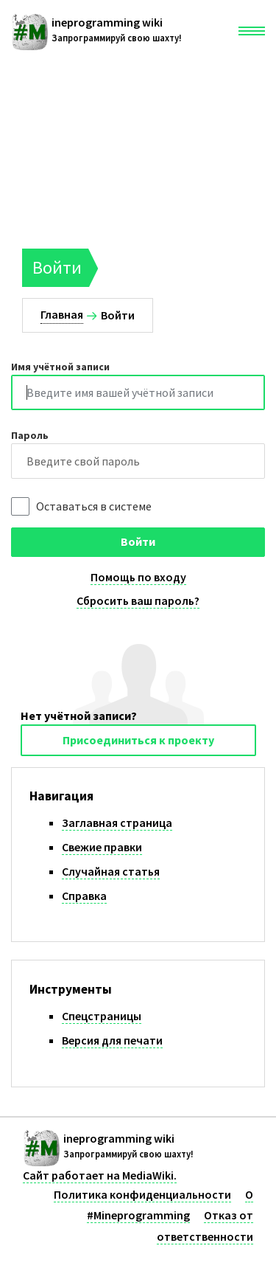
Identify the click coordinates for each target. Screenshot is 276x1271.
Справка (84, 895)
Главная (61, 314)
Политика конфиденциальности (142, 1194)
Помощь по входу (138, 576)
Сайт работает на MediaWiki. (100, 1175)
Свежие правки (102, 846)
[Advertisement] (138, 144)
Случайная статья (111, 871)
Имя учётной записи (60, 366)
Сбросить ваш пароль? (138, 600)
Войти (138, 541)
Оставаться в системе (94, 506)
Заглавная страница (117, 822)
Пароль (30, 435)
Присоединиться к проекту (138, 740)
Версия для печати (112, 1040)
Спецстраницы (101, 1015)
